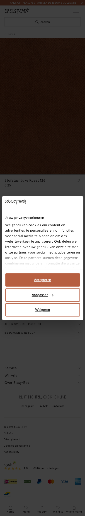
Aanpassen (43, 294)
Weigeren (42, 310)
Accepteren (42, 280)
